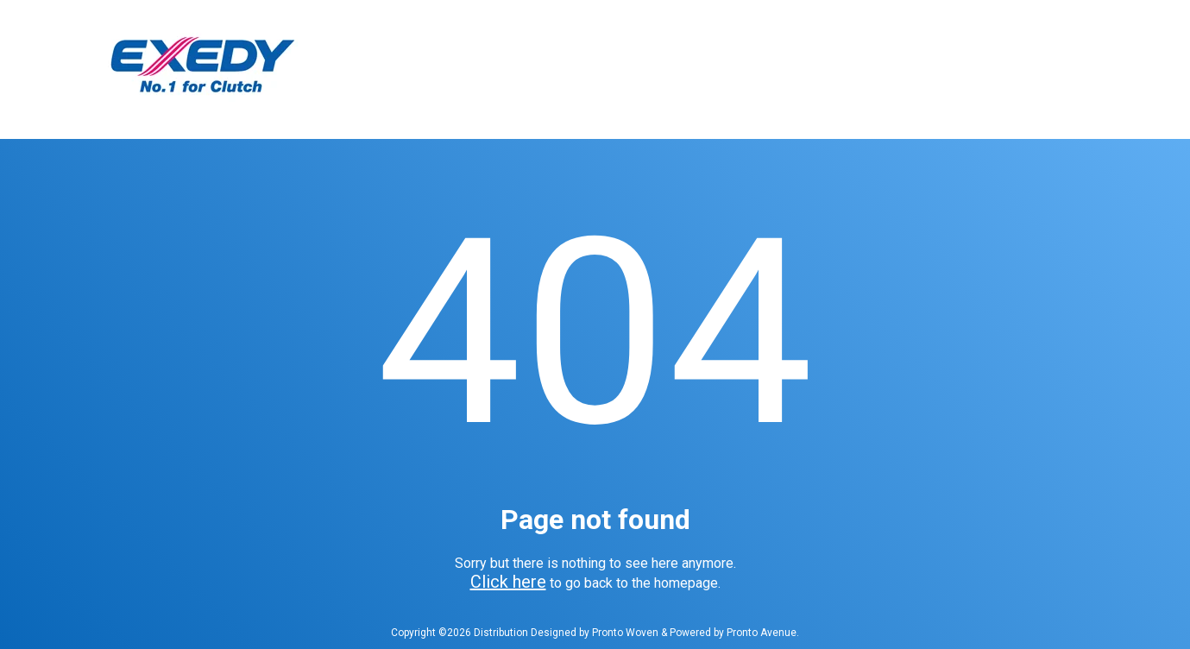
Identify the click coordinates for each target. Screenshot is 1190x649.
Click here (508, 581)
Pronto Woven (625, 633)
